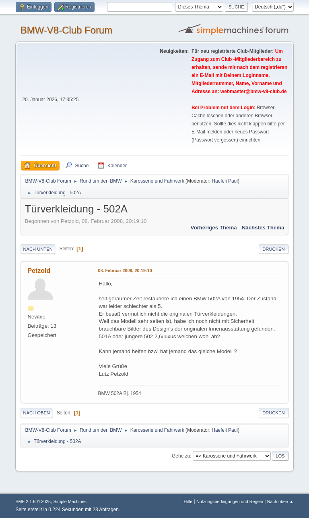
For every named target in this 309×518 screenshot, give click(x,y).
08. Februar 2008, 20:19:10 (125, 270)
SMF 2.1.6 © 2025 (33, 501)
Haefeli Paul (225, 181)
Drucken (273, 249)
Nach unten (37, 249)
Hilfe (188, 501)
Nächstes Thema (263, 228)
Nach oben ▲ (280, 501)
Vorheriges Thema (213, 228)
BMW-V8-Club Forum (66, 30)
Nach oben (36, 412)
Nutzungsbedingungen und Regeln (229, 501)
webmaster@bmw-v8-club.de (253, 91)
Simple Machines (70, 501)
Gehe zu (181, 456)
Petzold (38, 270)
